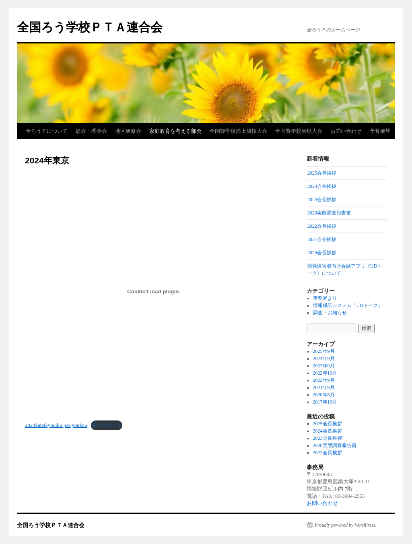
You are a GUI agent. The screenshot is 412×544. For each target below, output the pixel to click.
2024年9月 (324, 358)
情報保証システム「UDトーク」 (348, 305)
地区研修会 (128, 131)
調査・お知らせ (330, 312)
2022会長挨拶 (327, 452)
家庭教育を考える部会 (175, 131)
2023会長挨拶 (327, 438)
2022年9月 (324, 380)
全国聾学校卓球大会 (298, 131)
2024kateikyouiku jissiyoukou (56, 425)
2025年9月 (324, 351)
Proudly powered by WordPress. (346, 525)
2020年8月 (324, 395)
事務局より (325, 298)
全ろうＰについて (47, 131)
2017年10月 (325, 402)
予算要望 (380, 131)
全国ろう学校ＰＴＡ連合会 (90, 27)
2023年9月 (324, 366)
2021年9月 (324, 387)
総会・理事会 (91, 131)
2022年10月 (325, 373)
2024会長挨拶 (327, 431)
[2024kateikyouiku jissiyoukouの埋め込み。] (153, 291)
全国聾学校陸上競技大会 (238, 131)
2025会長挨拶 (327, 424)
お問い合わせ (346, 131)
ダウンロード (106, 425)
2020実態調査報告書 (334, 445)
